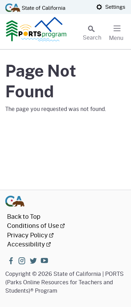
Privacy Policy (30, 234)
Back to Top (24, 216)
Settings (110, 6)
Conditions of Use (36, 225)
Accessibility (29, 244)
